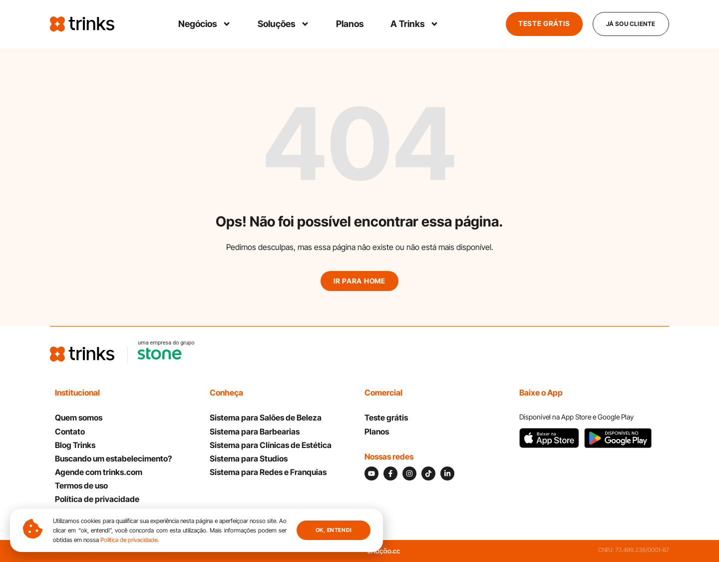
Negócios (204, 24)
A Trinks (414, 24)
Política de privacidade (128, 540)
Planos (349, 23)
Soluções (283, 24)
